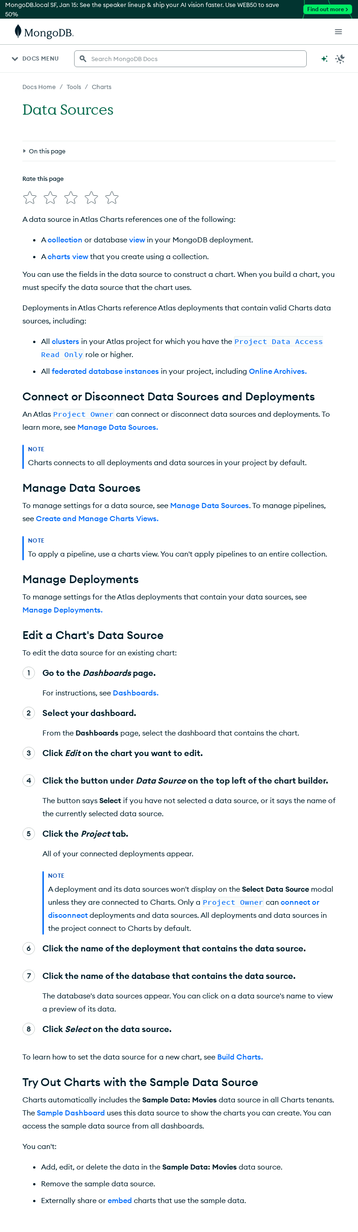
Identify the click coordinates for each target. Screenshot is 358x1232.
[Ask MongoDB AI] (324, 58)
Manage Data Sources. (117, 427)
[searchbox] (190, 58)
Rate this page (43, 178)
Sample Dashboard (71, 1112)
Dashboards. (135, 692)
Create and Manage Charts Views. (97, 518)
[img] (29, 197)
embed (120, 1200)
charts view (68, 256)
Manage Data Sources (209, 505)
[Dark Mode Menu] (340, 58)
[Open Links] (338, 32)
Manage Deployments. (62, 609)
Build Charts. (240, 1056)
